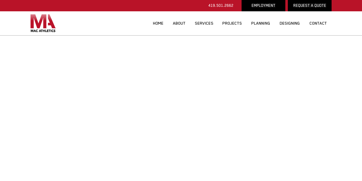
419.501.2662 (221, 5)
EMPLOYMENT (264, 5)
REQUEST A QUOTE (309, 5)
